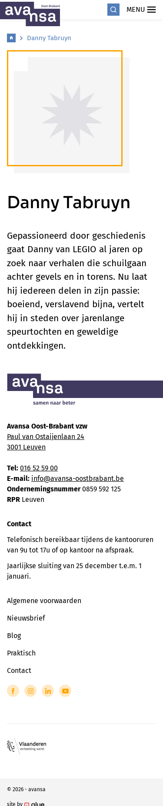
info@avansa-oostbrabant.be (77, 478)
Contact (19, 670)
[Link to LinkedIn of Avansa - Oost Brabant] (48, 691)
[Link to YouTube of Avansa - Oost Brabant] (65, 691)
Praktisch (21, 653)
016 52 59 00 (39, 468)
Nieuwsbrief (26, 618)
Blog (14, 635)
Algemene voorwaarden (44, 601)
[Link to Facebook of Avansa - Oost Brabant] (13, 691)
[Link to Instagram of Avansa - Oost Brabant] (30, 691)
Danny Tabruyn (49, 38)
